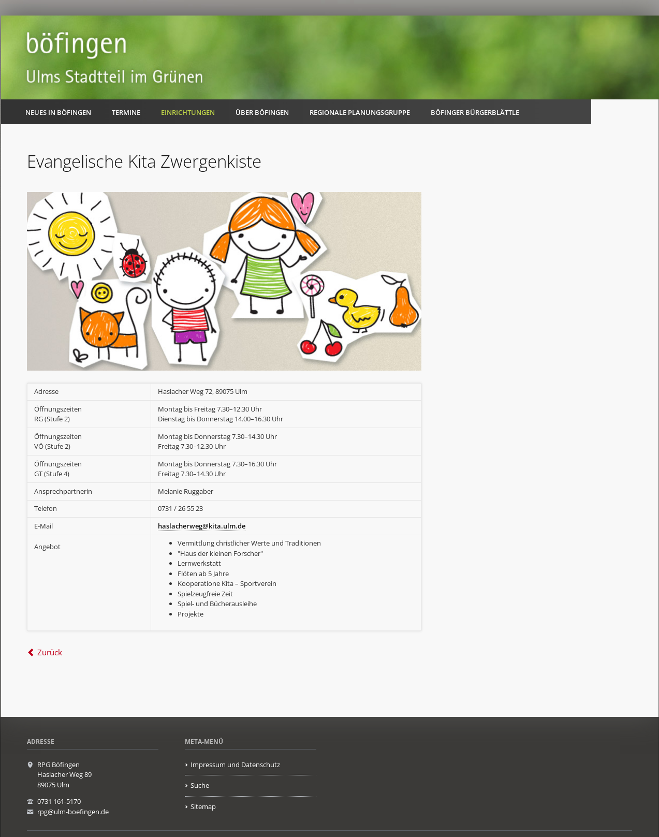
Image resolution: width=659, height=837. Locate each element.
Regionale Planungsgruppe (360, 112)
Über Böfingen (262, 112)
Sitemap (203, 806)
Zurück (49, 652)
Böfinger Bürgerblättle (475, 112)
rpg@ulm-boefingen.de (73, 811)
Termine (126, 112)
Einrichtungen (188, 112)
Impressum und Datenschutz (235, 764)
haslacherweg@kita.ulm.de (201, 526)
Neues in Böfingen (58, 112)
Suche (200, 785)
